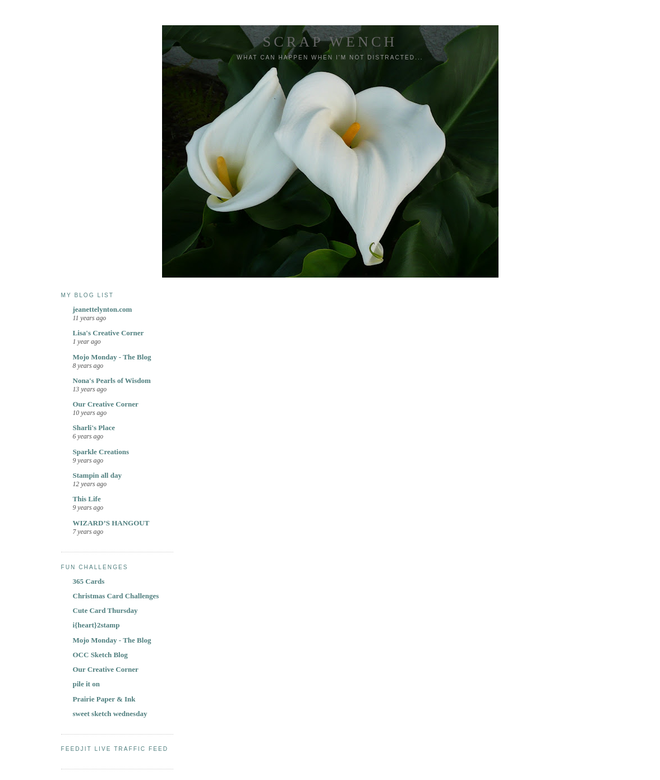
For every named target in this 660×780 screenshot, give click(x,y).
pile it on (86, 684)
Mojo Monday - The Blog (112, 357)
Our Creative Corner (106, 404)
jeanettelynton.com (102, 309)
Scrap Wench (330, 42)
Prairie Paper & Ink (104, 699)
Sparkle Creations (101, 451)
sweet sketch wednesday (110, 713)
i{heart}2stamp (96, 625)
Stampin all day (97, 475)
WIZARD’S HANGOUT (111, 523)
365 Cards (89, 581)
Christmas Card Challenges (116, 596)
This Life (87, 499)
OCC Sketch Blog (100, 654)
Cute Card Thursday (105, 610)
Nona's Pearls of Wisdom (112, 380)
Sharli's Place (94, 427)
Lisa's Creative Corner (108, 333)
